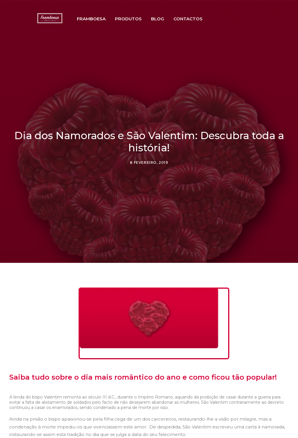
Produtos (138, 27)
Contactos (198, 27)
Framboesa (101, 27)
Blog (167, 27)
